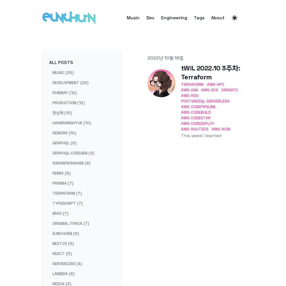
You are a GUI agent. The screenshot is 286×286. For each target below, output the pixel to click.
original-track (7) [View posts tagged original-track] (71, 223)
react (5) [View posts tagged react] (62, 253)
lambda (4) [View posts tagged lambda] (64, 273)
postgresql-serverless (205, 101)
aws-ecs (209, 89)
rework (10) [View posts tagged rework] (64, 132)
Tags (199, 18)
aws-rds (190, 95)
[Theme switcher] (234, 18)
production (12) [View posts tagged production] (69, 102)
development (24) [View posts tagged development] (71, 82)
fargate (229, 89)
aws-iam (189, 89)
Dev (150, 18)
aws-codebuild (196, 112)
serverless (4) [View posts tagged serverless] (67, 263)
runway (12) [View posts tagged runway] (65, 92)
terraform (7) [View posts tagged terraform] (67, 193)
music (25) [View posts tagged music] (63, 72)
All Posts (61, 62)
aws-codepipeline (198, 106)
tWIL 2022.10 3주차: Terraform (210, 72)
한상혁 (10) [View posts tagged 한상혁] (62, 112)
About (218, 18)
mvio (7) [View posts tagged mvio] (60, 213)
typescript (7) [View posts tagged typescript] (68, 203)
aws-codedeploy (197, 123)
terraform (192, 84)
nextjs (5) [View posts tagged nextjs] (63, 243)
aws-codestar (196, 117)
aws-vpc (215, 84)
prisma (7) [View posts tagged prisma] (63, 183)
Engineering (174, 18)
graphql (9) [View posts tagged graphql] (65, 143)
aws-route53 (194, 129)
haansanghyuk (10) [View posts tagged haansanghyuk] (72, 122)
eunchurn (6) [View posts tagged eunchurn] (66, 233)
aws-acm (221, 129)
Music (133, 18)
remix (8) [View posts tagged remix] (62, 173)
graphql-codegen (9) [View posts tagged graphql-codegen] (73, 153)
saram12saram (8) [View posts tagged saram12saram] (71, 163)
